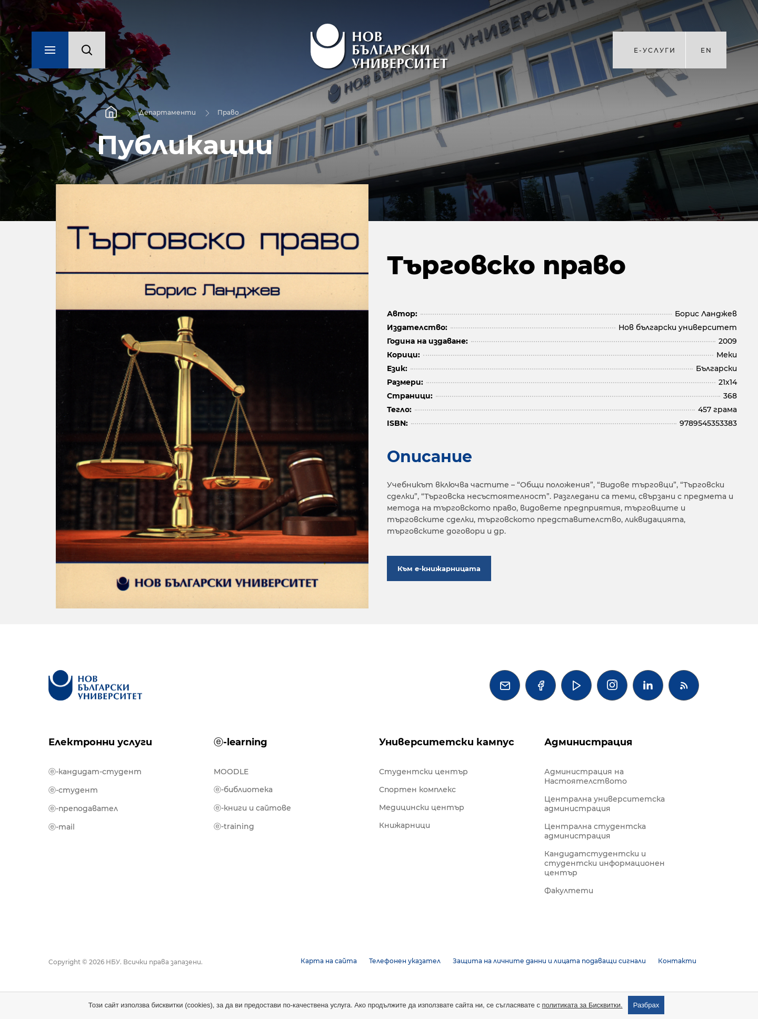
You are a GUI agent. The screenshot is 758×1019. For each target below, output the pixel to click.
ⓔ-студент (73, 790)
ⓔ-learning (240, 742)
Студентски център (423, 771)
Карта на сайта (329, 961)
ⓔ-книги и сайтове (252, 808)
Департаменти (167, 112)
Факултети (568, 890)
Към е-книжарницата (439, 568)
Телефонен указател (405, 961)
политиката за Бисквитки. (582, 1005)
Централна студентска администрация (595, 831)
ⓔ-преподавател (83, 808)
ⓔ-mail (61, 827)
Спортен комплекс (417, 789)
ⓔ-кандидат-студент (95, 771)
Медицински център (421, 807)
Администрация (588, 742)
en (706, 50)
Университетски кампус (446, 742)
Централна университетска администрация (604, 803)
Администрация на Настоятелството (585, 776)
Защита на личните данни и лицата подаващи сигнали (549, 961)
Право (228, 112)
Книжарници (404, 825)
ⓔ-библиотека (243, 789)
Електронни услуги (100, 742)
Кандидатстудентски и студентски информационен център (604, 863)
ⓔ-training (234, 826)
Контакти (677, 961)
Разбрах (646, 1005)
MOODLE (231, 771)
